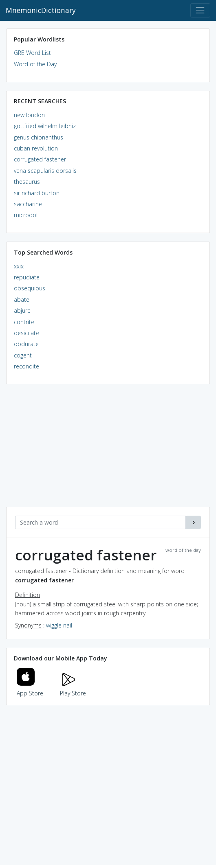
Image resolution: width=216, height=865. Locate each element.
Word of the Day (35, 64)
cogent (23, 355)
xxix (19, 266)
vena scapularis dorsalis (45, 170)
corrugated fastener (40, 159)
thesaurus (27, 181)
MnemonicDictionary (41, 10)
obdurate (26, 344)
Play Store (73, 688)
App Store (30, 688)
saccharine (28, 204)
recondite (26, 366)
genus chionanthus (38, 137)
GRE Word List (32, 53)
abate (21, 299)
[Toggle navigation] (200, 10)
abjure (22, 310)
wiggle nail (59, 625)
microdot (26, 215)
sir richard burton (37, 193)
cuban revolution (36, 148)
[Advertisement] (108, 450)
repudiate (27, 277)
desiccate (26, 333)
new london (29, 115)
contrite (24, 322)
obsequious (29, 288)
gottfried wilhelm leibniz (45, 126)
